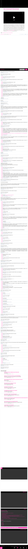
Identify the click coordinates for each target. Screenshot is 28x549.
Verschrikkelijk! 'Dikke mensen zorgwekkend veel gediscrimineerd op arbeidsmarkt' (10, 515)
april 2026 (3, 524)
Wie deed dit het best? (4, 514)
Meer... (2, 525)
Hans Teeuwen (7, 32)
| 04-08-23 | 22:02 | (10, 388)
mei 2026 (3, 523)
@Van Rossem (2, 34)
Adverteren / (12, 546)
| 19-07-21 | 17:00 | (10, 395)
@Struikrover (5, 399)
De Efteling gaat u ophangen (5, 513)
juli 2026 (2, 522)
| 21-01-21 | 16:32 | (7, 34)
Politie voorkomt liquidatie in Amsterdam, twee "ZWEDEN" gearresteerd (9, 518)
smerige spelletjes (11, 32)
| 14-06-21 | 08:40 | (10, 399)
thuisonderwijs (3, 32)
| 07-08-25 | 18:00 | (10, 377)
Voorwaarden (15, 546)
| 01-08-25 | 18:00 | (10, 381)
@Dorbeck (5, 377)
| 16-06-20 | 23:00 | (10, 406)
